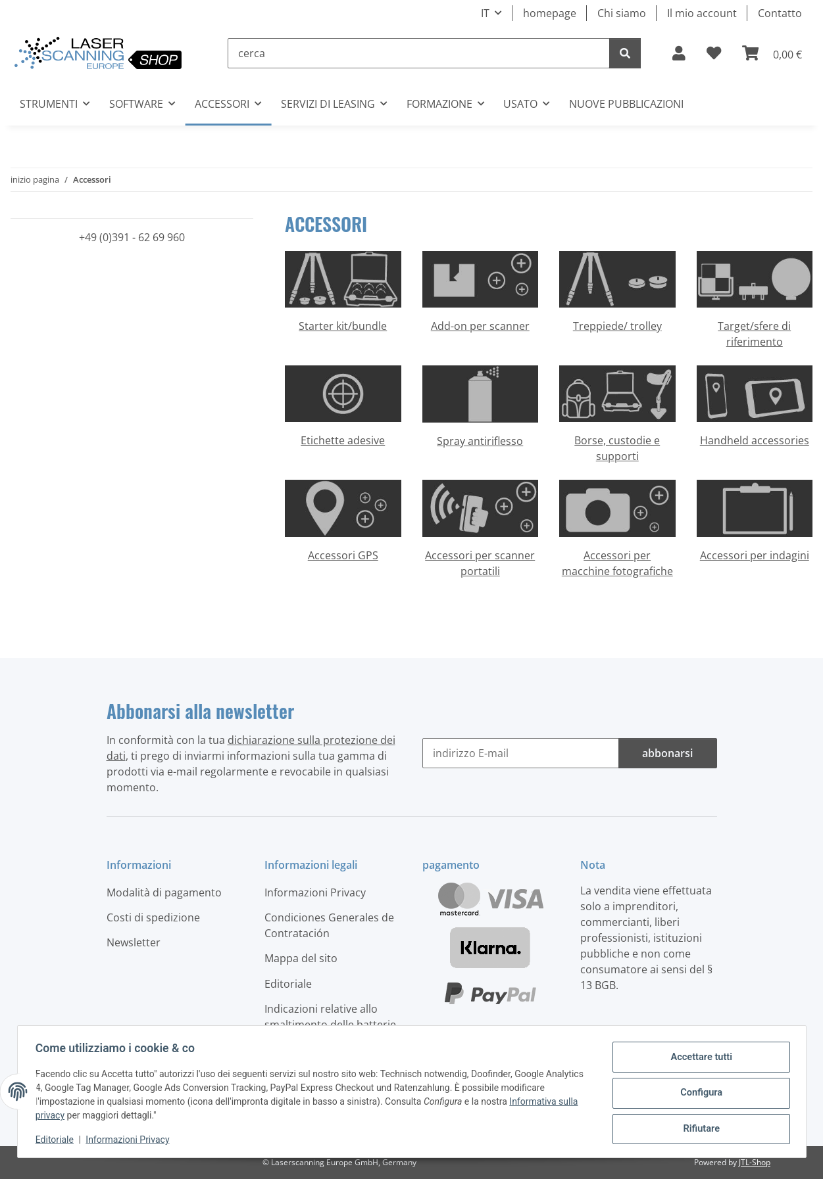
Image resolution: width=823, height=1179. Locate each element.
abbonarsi (667, 753)
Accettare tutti (698, 1058)
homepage (549, 13)
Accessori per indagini (754, 555)
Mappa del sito (300, 958)
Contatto (780, 13)
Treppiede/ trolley (617, 326)
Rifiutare (698, 1127)
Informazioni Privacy (130, 1139)
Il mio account (702, 13)
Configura (698, 1093)
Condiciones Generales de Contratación (329, 925)
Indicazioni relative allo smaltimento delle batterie (330, 1017)
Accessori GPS (343, 555)
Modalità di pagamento (164, 892)
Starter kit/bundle (343, 326)
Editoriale (58, 1139)
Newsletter (134, 942)
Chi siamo (621, 13)
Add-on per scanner (480, 326)
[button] (679, 53)
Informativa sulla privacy (89, 1115)
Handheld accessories (754, 440)
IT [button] (485, 13)
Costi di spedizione (153, 917)
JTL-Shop (754, 1162)
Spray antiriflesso (480, 441)
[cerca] (419, 53)
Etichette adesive (343, 440)
